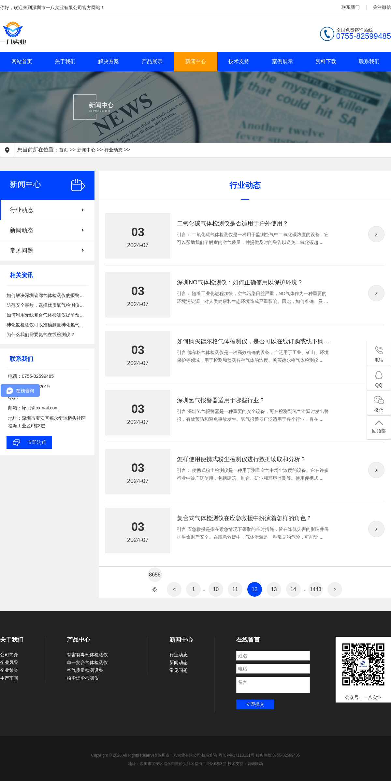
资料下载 (325, 61)
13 (274, 589)
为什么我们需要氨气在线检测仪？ (41, 334)
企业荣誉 (9, 670)
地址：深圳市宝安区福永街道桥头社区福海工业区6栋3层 (177, 763)
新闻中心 (195, 61)
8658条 (155, 577)
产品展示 (152, 61)
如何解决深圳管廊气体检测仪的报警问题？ (47, 295)
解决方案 (108, 61)
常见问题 (21, 250)
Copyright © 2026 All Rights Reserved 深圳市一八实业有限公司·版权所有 (155, 755)
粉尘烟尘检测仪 (83, 678)
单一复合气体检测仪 (87, 662)
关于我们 (65, 61)
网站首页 (21, 61)
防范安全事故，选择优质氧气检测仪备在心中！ (47, 305)
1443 (316, 589)
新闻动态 (21, 230)
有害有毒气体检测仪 (87, 654)
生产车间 (9, 678)
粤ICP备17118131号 (236, 755)
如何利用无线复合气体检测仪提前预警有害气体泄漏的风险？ (47, 315)
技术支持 (238, 61)
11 (235, 589)
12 (254, 589)
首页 (63, 149)
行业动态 (113, 149)
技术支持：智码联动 (245, 763)
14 (293, 589)
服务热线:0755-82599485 (278, 755)
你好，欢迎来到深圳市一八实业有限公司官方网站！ (52, 7)
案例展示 (282, 61)
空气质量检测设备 (85, 670)
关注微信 (382, 7)
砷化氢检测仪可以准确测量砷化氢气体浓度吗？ (47, 324)
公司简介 (9, 654)
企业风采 (9, 662)
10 (216, 589)
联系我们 (350, 7)
